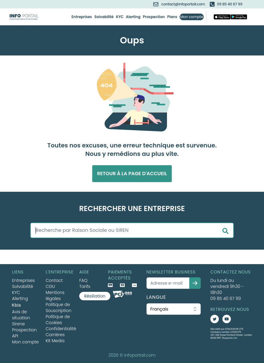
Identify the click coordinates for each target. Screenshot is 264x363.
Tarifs (84, 286)
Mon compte (191, 16)
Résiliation (94, 296)
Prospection (154, 16)
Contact (54, 280)
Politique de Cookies (58, 320)
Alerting (133, 16)
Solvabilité (104, 16)
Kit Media (55, 341)
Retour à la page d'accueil (132, 173)
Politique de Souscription (58, 307)
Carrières (55, 335)
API (15, 336)
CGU (50, 286)
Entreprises (81, 16)
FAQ (83, 280)
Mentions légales (55, 295)
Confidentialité (61, 329)
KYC (120, 16)
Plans (172, 16)
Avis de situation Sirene (21, 318)
